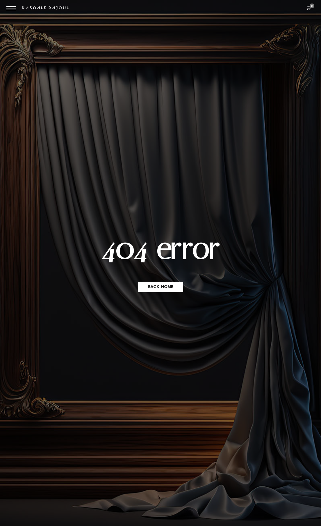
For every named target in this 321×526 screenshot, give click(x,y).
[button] (160, 287)
